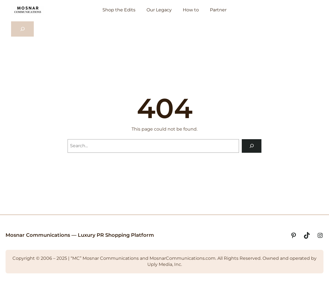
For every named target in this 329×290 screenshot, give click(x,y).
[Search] (251, 146)
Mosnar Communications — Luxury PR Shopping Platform (80, 235)
